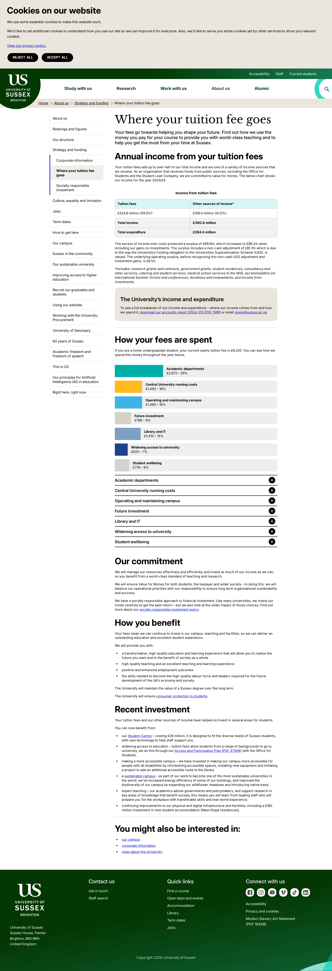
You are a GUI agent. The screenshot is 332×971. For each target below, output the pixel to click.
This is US (61, 366)
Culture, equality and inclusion (77, 200)
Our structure (63, 139)
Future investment (132, 511)
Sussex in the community (73, 253)
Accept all (57, 57)
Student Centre (140, 736)
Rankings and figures (70, 129)
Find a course (178, 891)
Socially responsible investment (72, 187)
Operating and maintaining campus (147, 500)
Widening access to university (143, 531)
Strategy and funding (70, 150)
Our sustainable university (73, 264)
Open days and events (185, 898)
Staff (279, 74)
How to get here (66, 232)
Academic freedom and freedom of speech (72, 353)
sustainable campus (139, 776)
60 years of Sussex (68, 341)
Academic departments (136, 480)
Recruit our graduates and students (74, 292)
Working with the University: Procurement (75, 317)
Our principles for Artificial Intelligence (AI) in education (76, 379)
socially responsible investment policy (169, 609)
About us (221, 88)
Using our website (67, 305)
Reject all (23, 57)
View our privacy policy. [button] (26, 45)
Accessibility (259, 74)
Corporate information (74, 160)
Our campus (62, 243)
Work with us (173, 88)
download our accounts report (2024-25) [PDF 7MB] (180, 312)
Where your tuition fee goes (75, 172)
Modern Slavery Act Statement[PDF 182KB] (270, 921)
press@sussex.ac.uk (251, 312)
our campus (131, 839)
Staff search (98, 898)
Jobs (57, 211)
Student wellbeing (132, 542)
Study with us (78, 88)
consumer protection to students (181, 696)
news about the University (142, 852)
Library (173, 913)
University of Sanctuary (72, 330)
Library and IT (127, 521)
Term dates (62, 222)
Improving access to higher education (75, 277)
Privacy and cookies (262, 911)
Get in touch (98, 891)
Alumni (262, 88)
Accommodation (180, 905)
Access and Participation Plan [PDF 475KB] (208, 751)
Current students (302, 74)
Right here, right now (69, 392)
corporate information (139, 846)
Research (126, 88)
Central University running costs (145, 490)
